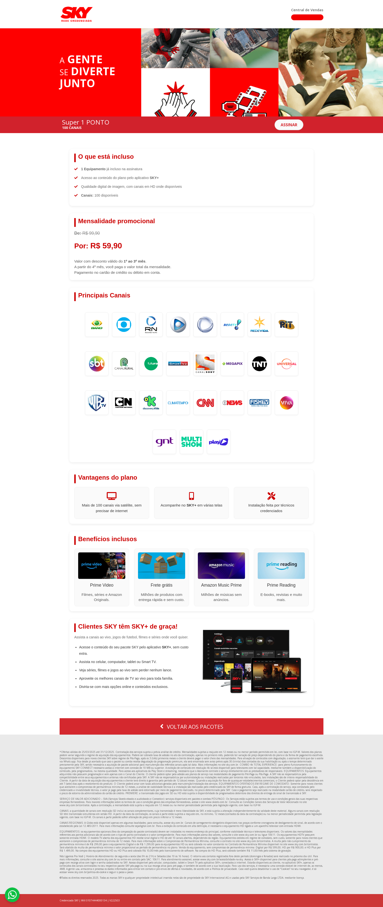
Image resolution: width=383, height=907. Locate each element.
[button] (289, 124)
